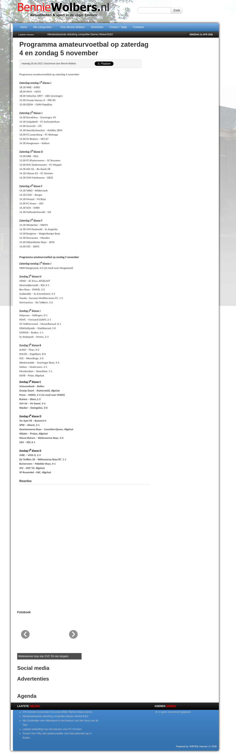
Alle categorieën (43, 27)
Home (23, 27)
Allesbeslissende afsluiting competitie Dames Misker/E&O (80, 34)
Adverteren (97, 27)
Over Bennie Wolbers (72, 27)
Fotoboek (138, 27)
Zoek (176, 10)
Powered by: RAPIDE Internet (191, 746)
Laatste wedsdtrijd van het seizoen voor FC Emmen (52, 729)
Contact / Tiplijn (118, 27)
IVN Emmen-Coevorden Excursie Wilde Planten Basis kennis (57, 711)
